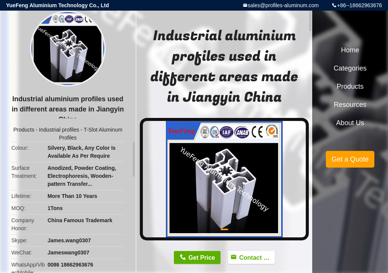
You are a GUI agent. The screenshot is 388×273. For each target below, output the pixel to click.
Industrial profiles (59, 130)
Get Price (201, 257)
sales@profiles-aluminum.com (283, 5)
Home (350, 50)
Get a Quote (350, 159)
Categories (349, 68)
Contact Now (257, 257)
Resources (350, 104)
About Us (350, 123)
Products (23, 130)
